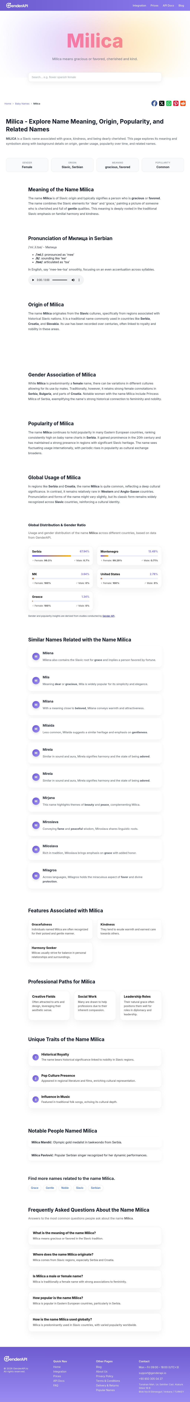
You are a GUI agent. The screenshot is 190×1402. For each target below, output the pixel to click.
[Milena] (95, 656)
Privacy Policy (104, 1376)
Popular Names (105, 1390)
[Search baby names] (95, 77)
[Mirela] (95, 753)
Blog (181, 5)
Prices (154, 5)
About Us (101, 1371)
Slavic (79, 1187)
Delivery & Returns (107, 1385)
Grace (34, 1187)
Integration (139, 5)
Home (7, 103)
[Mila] (95, 680)
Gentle (50, 1187)
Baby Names (22, 103)
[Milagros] (95, 876)
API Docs (168, 5)
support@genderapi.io (152, 1373)
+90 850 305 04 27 (151, 1378)
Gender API (108, 616)
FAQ (55, 1385)
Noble (65, 1187)
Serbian (95, 1187)
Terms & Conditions (108, 1380)
